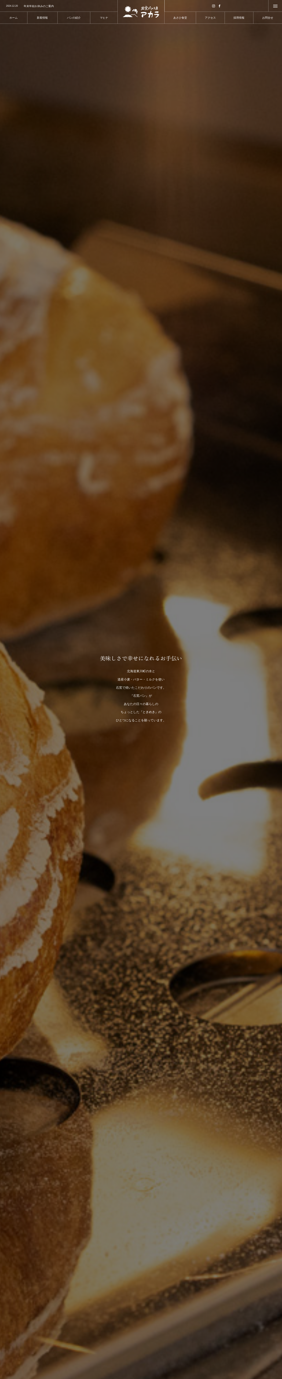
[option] (59, 6)
